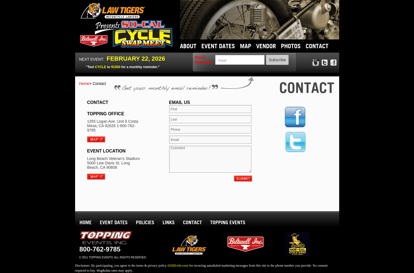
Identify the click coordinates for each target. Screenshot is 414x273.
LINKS (169, 222)
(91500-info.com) (178, 265)
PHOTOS (291, 46)
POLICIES (145, 222)
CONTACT (317, 46)
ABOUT (188, 46)
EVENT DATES (218, 46)
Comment (210, 159)
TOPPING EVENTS (227, 222)
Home (92, 83)
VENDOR (266, 46)
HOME (85, 222)
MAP (245, 46)
